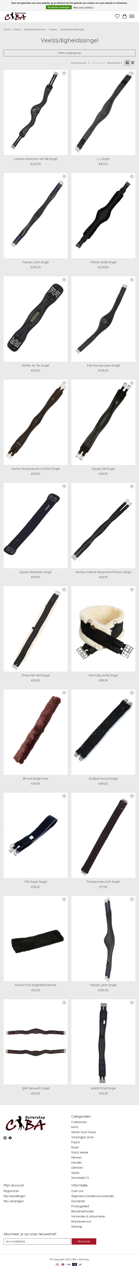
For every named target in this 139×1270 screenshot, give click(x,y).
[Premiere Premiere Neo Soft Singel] (103, 835)
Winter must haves (83, 1132)
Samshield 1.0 (80, 1178)
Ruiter (75, 1147)
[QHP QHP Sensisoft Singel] (36, 1042)
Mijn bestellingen (14, 1196)
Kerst (74, 1127)
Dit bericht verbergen (59, 7)
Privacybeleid (80, 1206)
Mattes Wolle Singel (103, 262)
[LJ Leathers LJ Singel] (103, 112)
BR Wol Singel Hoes (35, 778)
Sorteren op (98, 62)
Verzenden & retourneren (88, 1216)
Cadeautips (79, 1122)
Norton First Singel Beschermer (35, 985)
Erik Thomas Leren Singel (103, 365)
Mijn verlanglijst (14, 1201)
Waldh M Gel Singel (103, 1088)
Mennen (76, 1157)
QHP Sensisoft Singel (35, 1088)
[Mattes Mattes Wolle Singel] (103, 215)
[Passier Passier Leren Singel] (36, 215)
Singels (53, 29)
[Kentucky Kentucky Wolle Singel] (103, 629)
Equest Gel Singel (103, 469)
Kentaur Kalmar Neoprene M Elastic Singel (103, 572)
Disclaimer (78, 1201)
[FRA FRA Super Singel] (36, 835)
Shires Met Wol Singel (36, 675)
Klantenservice (81, 1221)
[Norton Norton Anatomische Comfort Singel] (36, 422)
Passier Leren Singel (35, 262)
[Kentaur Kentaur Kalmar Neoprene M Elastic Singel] (103, 525)
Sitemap (76, 1226)
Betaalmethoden (82, 1211)
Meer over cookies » (83, 7)
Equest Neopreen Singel (35, 572)
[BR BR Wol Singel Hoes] (36, 732)
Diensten (77, 1167)
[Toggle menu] (131, 16)
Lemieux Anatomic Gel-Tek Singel (35, 159)
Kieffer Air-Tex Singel (35, 365)
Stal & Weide (79, 1152)
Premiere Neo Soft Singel (103, 882)
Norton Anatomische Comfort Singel (36, 469)
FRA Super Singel (35, 882)
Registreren (11, 1191)
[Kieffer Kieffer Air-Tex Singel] (36, 319)
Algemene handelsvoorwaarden (92, 1196)
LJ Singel (103, 159)
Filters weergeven (69, 53)
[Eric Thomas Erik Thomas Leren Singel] (103, 319)
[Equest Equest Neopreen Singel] (36, 525)
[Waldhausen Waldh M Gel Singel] (103, 1042)
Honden (76, 1162)
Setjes (75, 1173)
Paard (17, 29)
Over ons (77, 1191)
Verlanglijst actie (82, 1137)
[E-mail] (37, 1241)
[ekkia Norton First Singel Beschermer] (36, 938)
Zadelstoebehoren (35, 29)
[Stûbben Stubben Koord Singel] (103, 732)
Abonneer (83, 1241)
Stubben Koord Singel (103, 778)
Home (7, 29)
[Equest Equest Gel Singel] (103, 422)
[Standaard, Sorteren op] (114, 62)
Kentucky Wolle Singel (103, 675)
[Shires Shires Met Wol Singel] (36, 629)
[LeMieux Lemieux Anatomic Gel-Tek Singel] (36, 112)
